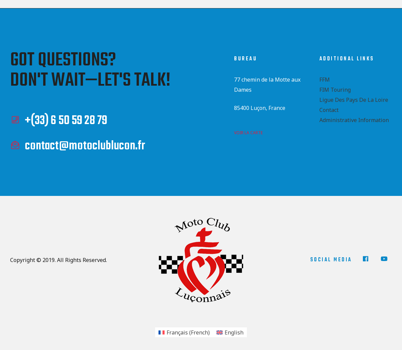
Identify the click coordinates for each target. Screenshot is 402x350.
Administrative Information (354, 120)
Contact (329, 110)
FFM (324, 79)
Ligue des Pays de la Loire (353, 100)
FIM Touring (335, 89)
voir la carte (248, 133)
